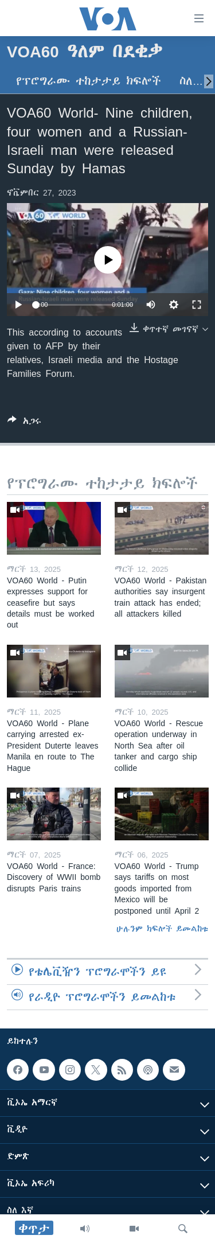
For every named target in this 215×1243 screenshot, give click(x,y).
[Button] (24, 423)
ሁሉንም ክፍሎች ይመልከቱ (162, 928)
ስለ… (191, 81)
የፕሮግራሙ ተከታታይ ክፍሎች (88, 81)
